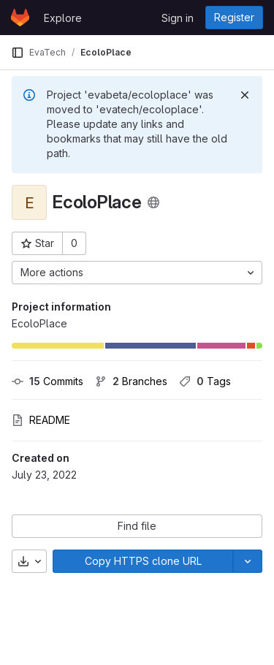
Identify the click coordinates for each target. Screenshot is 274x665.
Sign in (177, 18)
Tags (205, 381)
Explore (63, 18)
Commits (47, 381)
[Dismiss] (245, 95)
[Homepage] (20, 17)
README (41, 420)
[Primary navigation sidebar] (17, 52)
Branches (131, 381)
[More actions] (137, 272)
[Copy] (143, 561)
